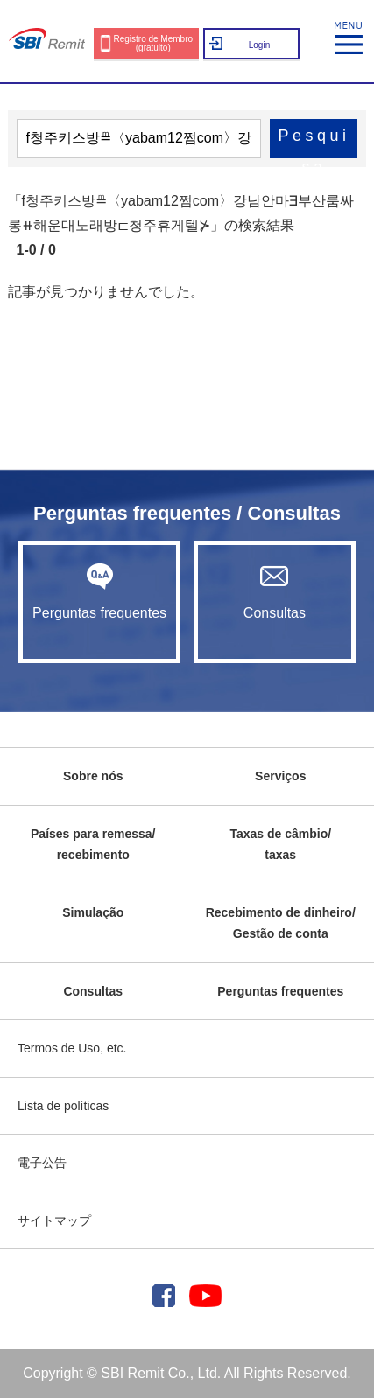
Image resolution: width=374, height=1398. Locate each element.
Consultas (274, 591)
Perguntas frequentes (99, 591)
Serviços (280, 776)
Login (259, 45)
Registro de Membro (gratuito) (153, 43)
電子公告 (42, 1163)
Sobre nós (93, 776)
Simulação (92, 912)
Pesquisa (313, 142)
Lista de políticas (63, 1106)
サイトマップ (54, 1220)
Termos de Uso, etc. (72, 1048)
